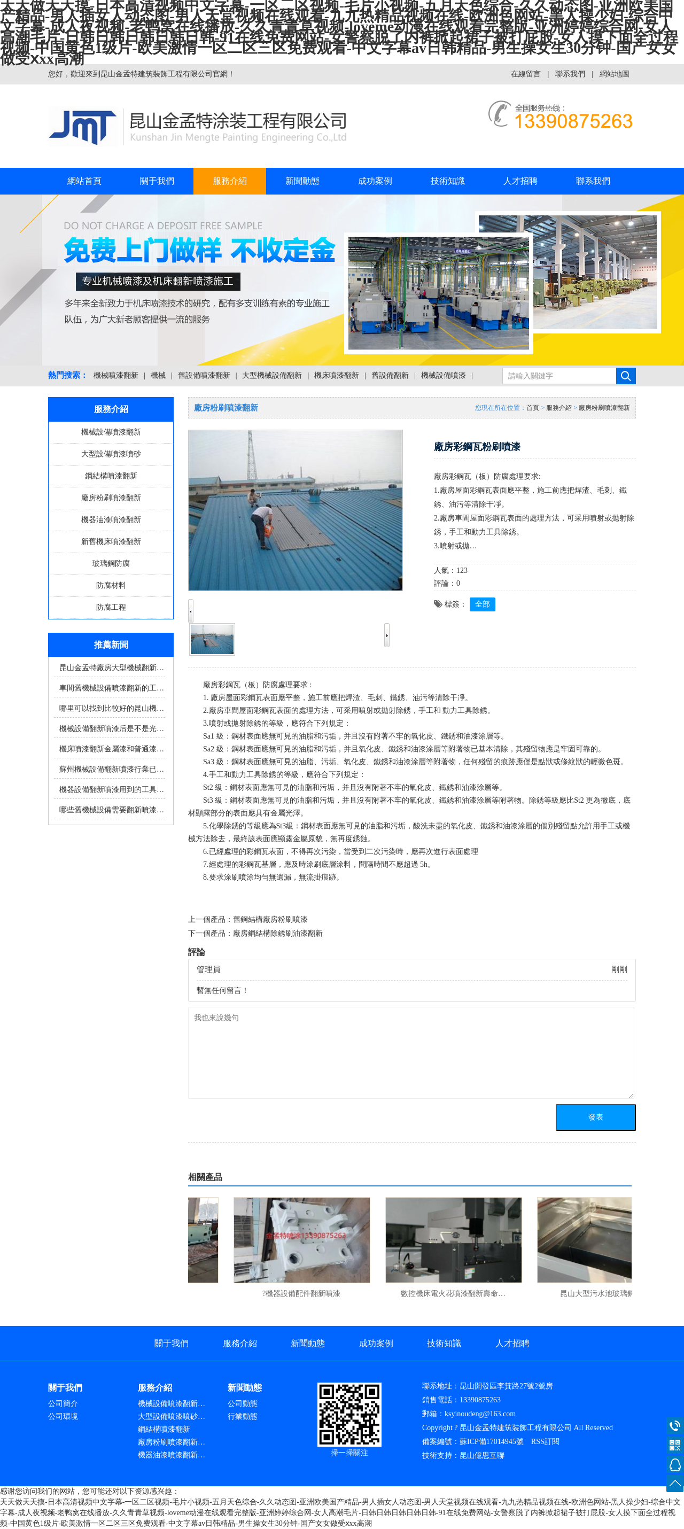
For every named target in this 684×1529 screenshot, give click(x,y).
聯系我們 (570, 74)
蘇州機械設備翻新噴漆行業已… (111, 769)
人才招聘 (520, 180)
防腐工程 (111, 607)
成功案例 (375, 180)
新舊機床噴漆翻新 (111, 542)
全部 (482, 604)
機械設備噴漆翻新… (171, 1404)
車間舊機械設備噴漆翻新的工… (111, 688)
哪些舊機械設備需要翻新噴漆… (111, 810)
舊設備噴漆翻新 (204, 375)
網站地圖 (614, 74)
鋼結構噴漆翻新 (111, 476)
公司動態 (243, 1404)
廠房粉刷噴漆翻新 (111, 498)
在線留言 (526, 74)
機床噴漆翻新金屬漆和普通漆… (111, 749)
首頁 (532, 408)
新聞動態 (302, 180)
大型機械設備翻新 (272, 375)
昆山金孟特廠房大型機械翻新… (111, 668)
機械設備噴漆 (443, 375)
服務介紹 (230, 180)
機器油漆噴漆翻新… (171, 1455)
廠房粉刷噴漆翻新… (171, 1442)
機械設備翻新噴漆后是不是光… (111, 729)
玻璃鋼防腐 (111, 564)
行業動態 (243, 1416)
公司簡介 (63, 1404)
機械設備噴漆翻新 (111, 432)
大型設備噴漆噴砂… (171, 1416)
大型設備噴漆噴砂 (111, 454)
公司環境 (63, 1416)
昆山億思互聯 (482, 1456)
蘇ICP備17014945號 (492, 1442)
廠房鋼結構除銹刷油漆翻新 (278, 933)
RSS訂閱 (545, 1442)
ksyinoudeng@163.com (480, 1414)
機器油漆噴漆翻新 (111, 520)
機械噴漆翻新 (116, 375)
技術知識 (448, 180)
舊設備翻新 (390, 375)
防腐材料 (111, 585)
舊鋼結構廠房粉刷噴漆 (270, 919)
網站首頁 (84, 180)
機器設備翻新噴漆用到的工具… (111, 790)
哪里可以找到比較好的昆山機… (111, 708)
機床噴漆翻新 (336, 375)
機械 (158, 375)
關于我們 (157, 180)
